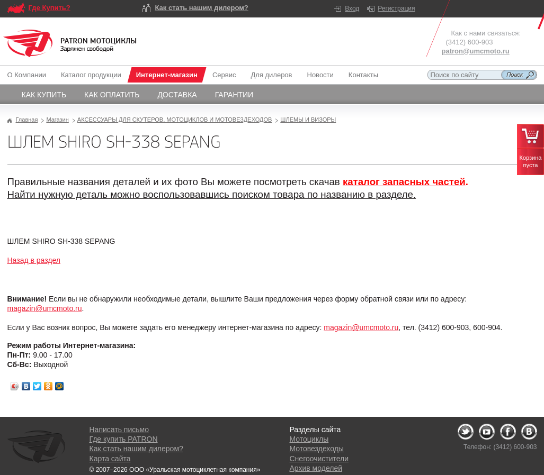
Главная (27, 119)
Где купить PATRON (124, 439)
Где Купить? (49, 8)
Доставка (177, 94)
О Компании (28, 75)
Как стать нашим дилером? (201, 8)
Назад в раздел (34, 260)
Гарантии (234, 94)
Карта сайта (110, 458)
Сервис (224, 75)
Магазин (57, 119)
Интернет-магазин (167, 75)
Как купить (44, 94)
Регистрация (396, 8)
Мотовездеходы (317, 448)
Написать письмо (119, 429)
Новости (320, 75)
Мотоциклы (309, 439)
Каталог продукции (91, 75)
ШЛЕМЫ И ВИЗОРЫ (308, 119)
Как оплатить (111, 94)
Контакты (363, 75)
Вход (352, 8)
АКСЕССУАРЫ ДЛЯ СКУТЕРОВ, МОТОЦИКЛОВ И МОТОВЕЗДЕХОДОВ (174, 119)
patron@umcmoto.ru (476, 51)
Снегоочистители (319, 458)
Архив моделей (316, 468)
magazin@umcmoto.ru (44, 308)
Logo (70, 43)
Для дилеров (271, 75)
